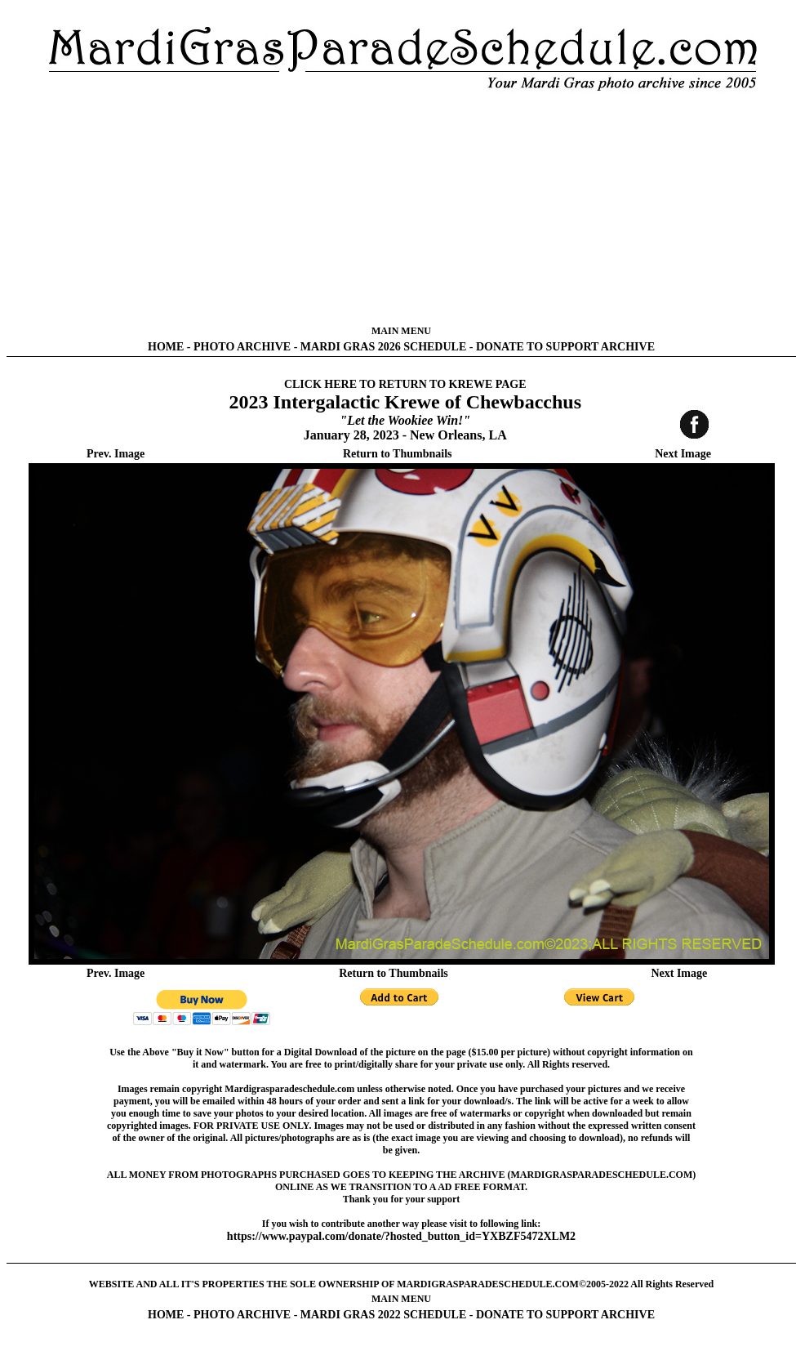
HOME (166, 347)
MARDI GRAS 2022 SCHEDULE (383, 1315)
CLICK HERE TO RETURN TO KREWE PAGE (405, 384)
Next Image (683, 454)
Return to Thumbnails (397, 454)
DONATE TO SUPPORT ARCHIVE (565, 347)
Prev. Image (116, 454)
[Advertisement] (402, 208)
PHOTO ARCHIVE (242, 347)
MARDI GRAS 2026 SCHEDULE (383, 347)
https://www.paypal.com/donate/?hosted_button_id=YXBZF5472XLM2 (401, 1236)
